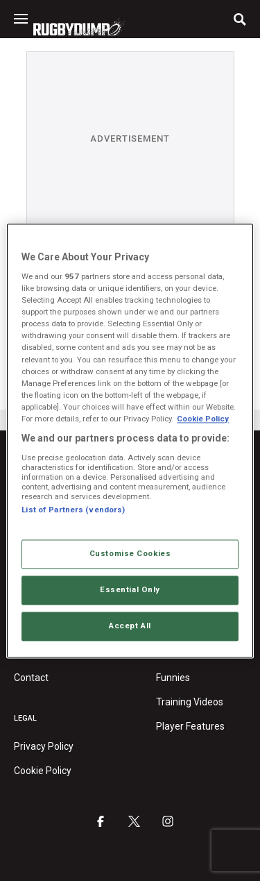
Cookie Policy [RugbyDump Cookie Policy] (42, 770)
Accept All (130, 625)
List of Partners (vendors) (73, 509)
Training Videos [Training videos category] (189, 701)
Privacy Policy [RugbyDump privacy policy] (43, 746)
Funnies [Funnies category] (173, 677)
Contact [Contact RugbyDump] (31, 677)
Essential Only (130, 589)
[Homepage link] (79, 26)
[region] (129, 440)
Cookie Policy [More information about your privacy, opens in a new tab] (203, 418)
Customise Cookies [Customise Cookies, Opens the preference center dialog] (130, 553)
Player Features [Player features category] (190, 726)
